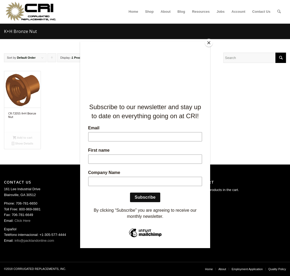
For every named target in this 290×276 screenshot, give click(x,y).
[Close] (209, 43)
